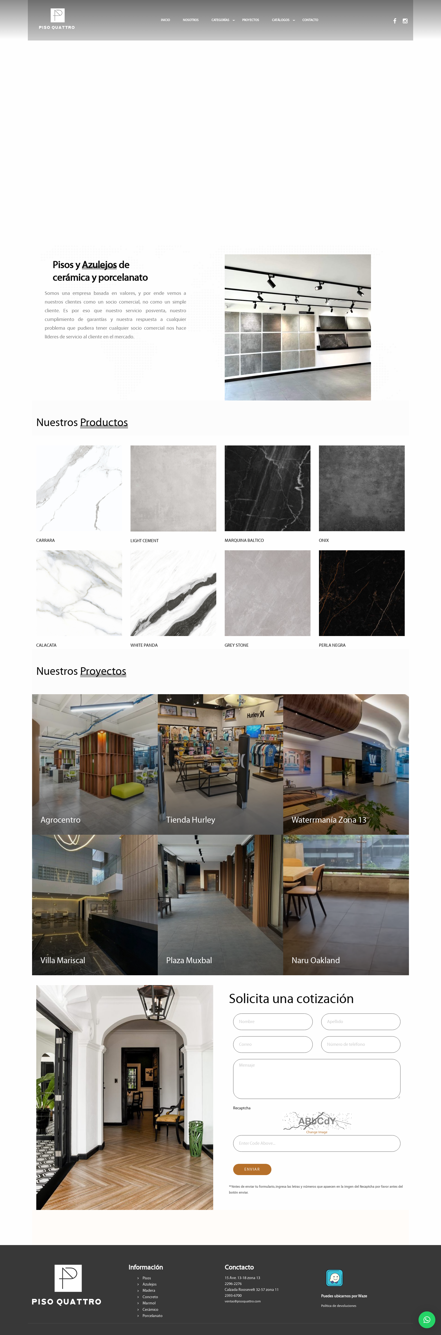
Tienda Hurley (190, 820)
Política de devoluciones (338, 1306)
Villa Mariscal (62, 960)
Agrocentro (60, 820)
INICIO (165, 20)
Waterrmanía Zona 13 (329, 820)
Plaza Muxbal (189, 960)
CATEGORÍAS (220, 20)
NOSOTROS (191, 20)
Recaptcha (242, 1108)
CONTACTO (310, 20)
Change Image (316, 1132)
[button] (426, 1319)
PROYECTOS (250, 20)
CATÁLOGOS (280, 20)
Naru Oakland (316, 960)
